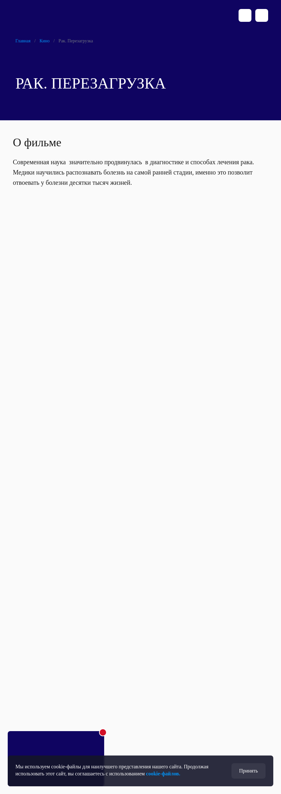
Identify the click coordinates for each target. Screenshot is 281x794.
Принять (248, 770)
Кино (45, 40)
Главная (23, 40)
